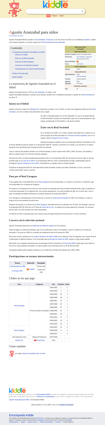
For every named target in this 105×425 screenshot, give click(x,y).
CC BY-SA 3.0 (40, 418)
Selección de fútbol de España (43, 226)
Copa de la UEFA (29, 161)
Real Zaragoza (44, 182)
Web (48, 15)
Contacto (58, 422)
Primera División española (78, 135)
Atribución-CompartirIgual (45, 396)
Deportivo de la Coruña (60, 138)
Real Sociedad (47, 42)
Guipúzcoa (50, 39)
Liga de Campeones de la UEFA (28, 163)
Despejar (78, 11)
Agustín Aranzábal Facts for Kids (33, 353)
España (32, 269)
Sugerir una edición (66, 405)
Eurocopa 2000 (70, 243)
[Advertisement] (52, 23)
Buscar (82, 11)
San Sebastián (40, 39)
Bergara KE (35, 109)
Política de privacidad (46, 422)
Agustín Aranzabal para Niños (19, 400)
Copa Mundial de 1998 (17, 266)
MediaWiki (69, 420)
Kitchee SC (19, 340)
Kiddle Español (13, 422)
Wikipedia (41, 420)
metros (81, 64)
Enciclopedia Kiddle (43, 394)
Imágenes (54, 15)
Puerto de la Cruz (48, 207)
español (87, 39)
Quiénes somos (32, 422)
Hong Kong (41, 340)
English (61, 15)
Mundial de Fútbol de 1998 (58, 239)
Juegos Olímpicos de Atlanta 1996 (45, 236)
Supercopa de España (60, 198)
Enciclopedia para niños (16, 35)
